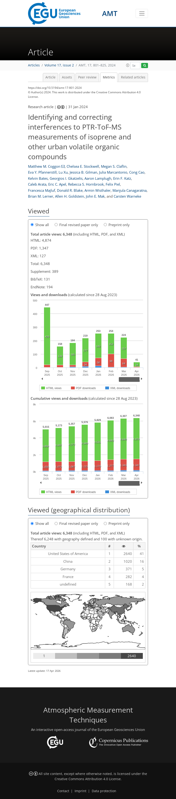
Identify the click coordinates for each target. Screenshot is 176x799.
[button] (127, 65)
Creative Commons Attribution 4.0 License (88, 779)
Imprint (80, 791)
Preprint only (117, 224)
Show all (40, 224)
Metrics (109, 77)
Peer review (87, 77)
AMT (109, 13)
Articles (34, 65)
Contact (63, 791)
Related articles (133, 77)
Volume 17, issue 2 (59, 65)
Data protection (104, 791)
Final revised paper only (76, 224)
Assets (67, 77)
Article (50, 77)
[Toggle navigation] (142, 13)
